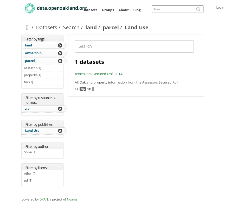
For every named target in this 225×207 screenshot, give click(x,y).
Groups (108, 10)
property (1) (43, 76)
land (91, 27)
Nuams (72, 199)
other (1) (42, 173)
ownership (33, 53)
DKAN (44, 199)
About (124, 10)
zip (27, 108)
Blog (136, 10)
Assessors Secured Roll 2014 (99, 74)
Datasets (89, 10)
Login (220, 7)
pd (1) (38, 180)
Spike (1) (42, 152)
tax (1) (39, 82)
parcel (111, 27)
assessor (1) (43, 69)
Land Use (32, 130)
